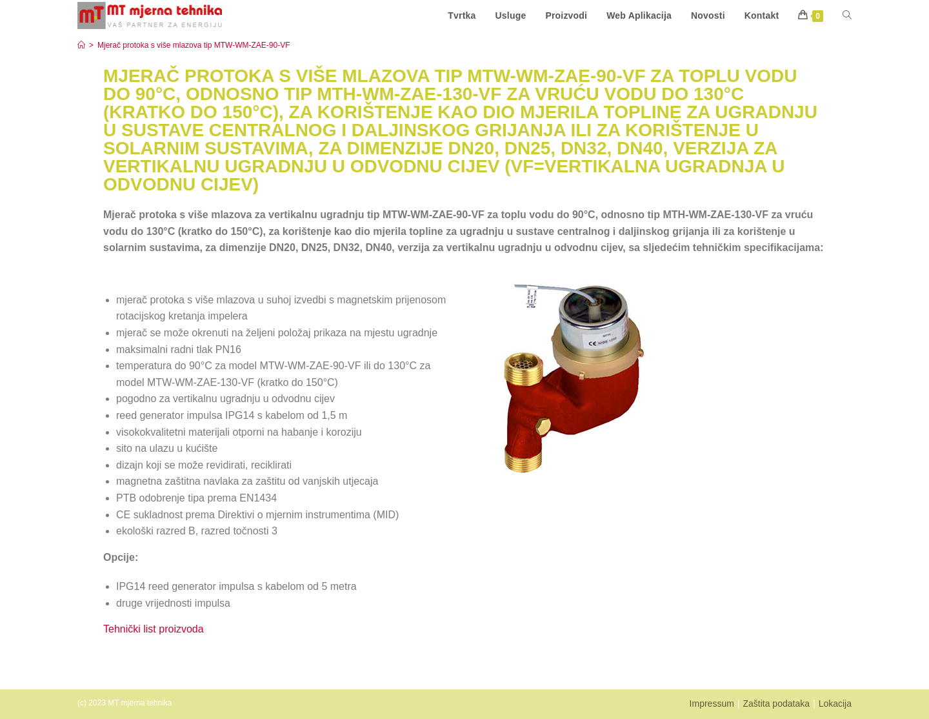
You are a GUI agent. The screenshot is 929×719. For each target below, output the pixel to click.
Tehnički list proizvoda (153, 628)
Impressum (712, 703)
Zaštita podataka (776, 703)
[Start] (81, 45)
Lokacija (835, 703)
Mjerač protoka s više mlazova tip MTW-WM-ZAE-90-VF (193, 45)
